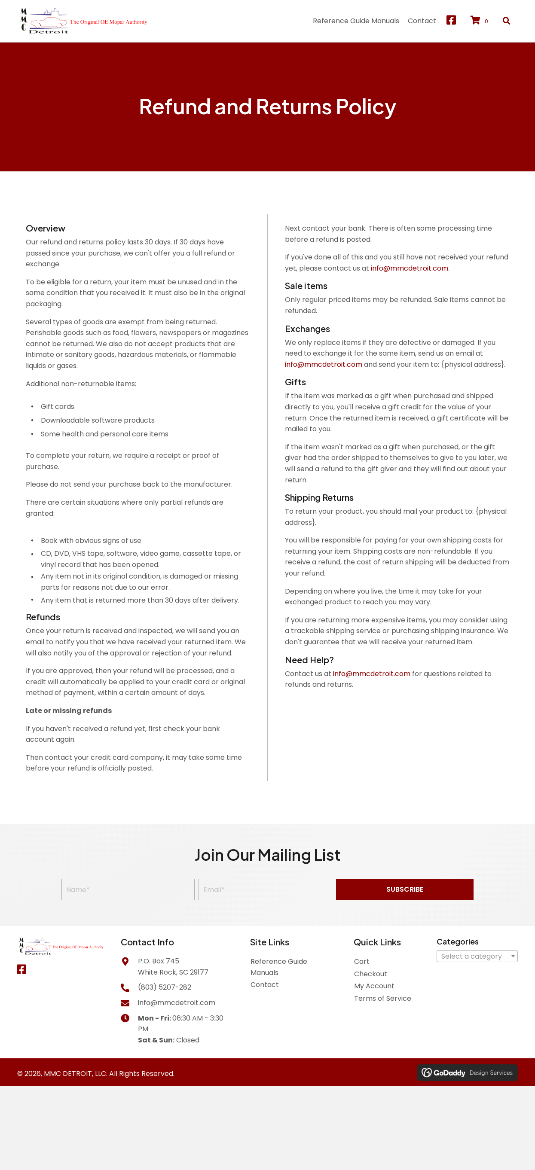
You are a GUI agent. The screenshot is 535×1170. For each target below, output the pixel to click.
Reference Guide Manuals (279, 967)
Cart (362, 961)
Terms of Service (382, 998)
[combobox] (477, 956)
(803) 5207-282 (164, 987)
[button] (451, 19)
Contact (265, 985)
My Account (374, 986)
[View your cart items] (481, 21)
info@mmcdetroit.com (409, 268)
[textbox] (477, 957)
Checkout (370, 974)
